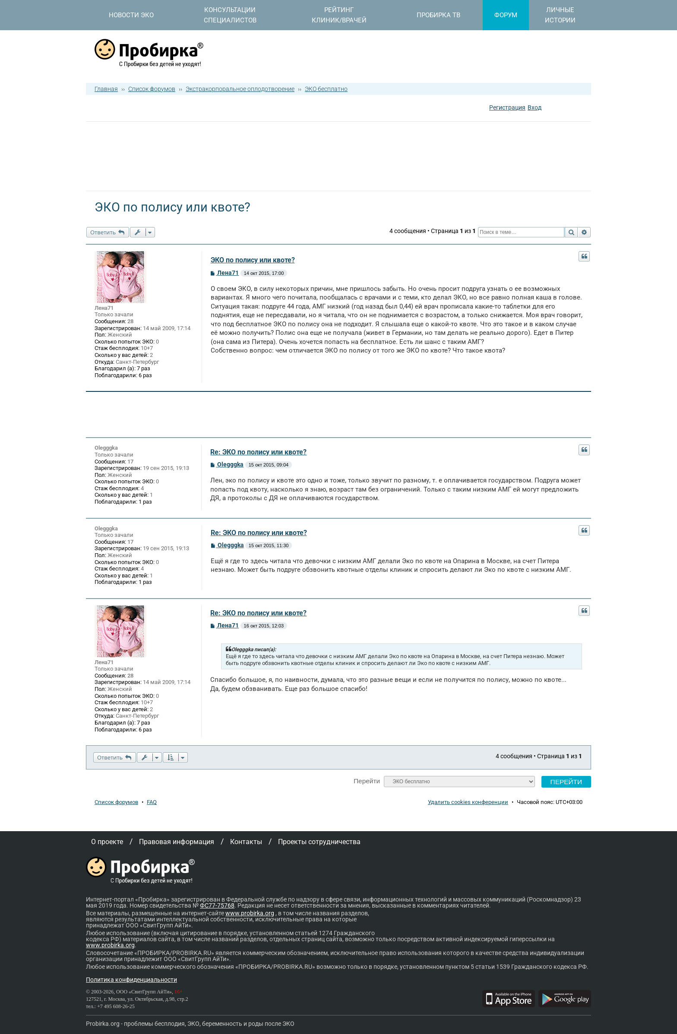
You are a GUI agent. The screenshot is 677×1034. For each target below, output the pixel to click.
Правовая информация (176, 842)
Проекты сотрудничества (319, 842)
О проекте (107, 842)
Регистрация (507, 107)
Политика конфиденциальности (131, 979)
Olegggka (106, 447)
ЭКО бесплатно (326, 88)
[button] (549, 108)
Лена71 (104, 308)
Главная (106, 88)
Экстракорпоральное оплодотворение (240, 88)
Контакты (246, 842)
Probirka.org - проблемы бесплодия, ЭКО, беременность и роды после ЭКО (190, 1023)
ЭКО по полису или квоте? (253, 260)
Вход (534, 107)
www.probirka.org (249, 913)
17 (130, 461)
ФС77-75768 (217, 905)
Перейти (367, 781)
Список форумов (151, 88)
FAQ (152, 802)
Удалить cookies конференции (468, 802)
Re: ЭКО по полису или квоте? (258, 452)
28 (130, 321)
